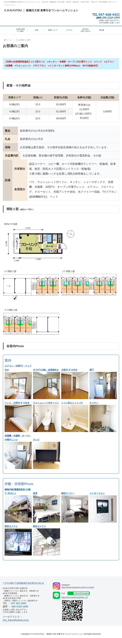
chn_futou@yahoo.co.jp (16, 620)
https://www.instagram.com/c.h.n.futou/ (77, 587)
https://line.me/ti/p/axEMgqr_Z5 (74, 597)
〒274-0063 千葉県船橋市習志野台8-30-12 (23, 583)
